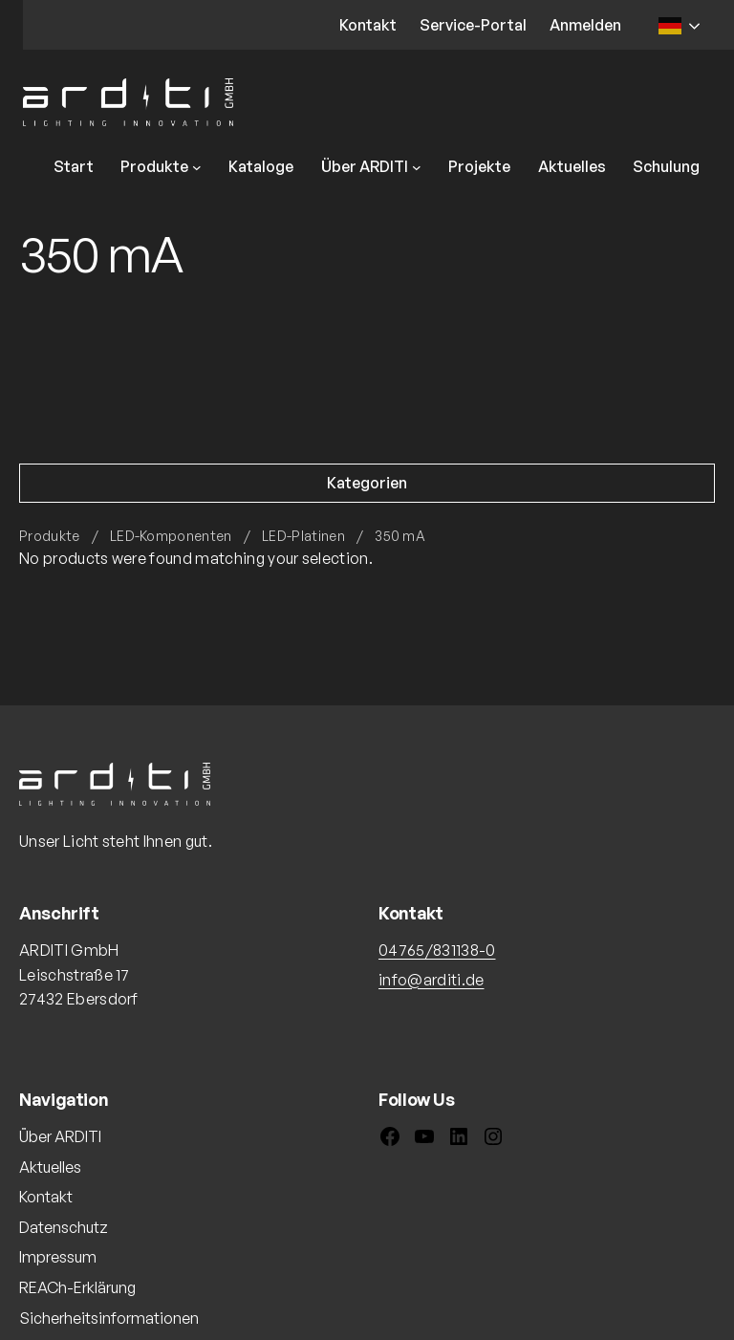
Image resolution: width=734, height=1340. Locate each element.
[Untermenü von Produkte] (197, 167)
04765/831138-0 (436, 950)
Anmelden (585, 24)
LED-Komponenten (171, 536)
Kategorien (367, 482)
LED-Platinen (303, 536)
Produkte (49, 536)
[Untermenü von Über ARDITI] (416, 167)
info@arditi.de (431, 979)
